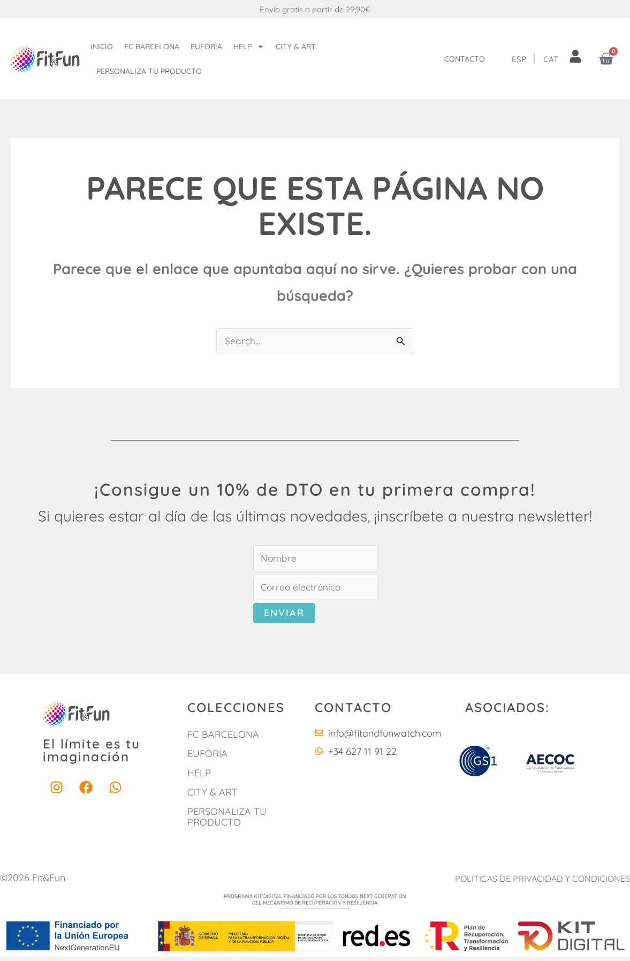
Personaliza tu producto (149, 71)
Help (248, 46)
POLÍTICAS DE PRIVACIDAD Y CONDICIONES (543, 882)
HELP (199, 776)
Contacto (464, 59)
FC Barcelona (151, 46)
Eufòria (206, 46)
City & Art (296, 46)
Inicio (101, 46)
